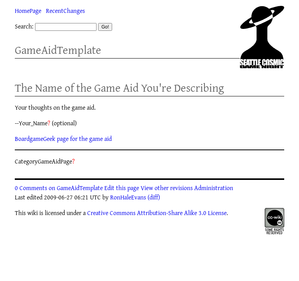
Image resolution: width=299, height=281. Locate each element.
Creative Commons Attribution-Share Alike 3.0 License (157, 212)
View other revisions (167, 187)
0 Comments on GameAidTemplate (59, 187)
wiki (32, 212)
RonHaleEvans (128, 197)
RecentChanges (65, 10)
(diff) (154, 197)
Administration (213, 187)
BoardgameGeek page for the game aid (63, 138)
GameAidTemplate (58, 49)
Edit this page (121, 187)
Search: (24, 26)
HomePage (28, 10)
